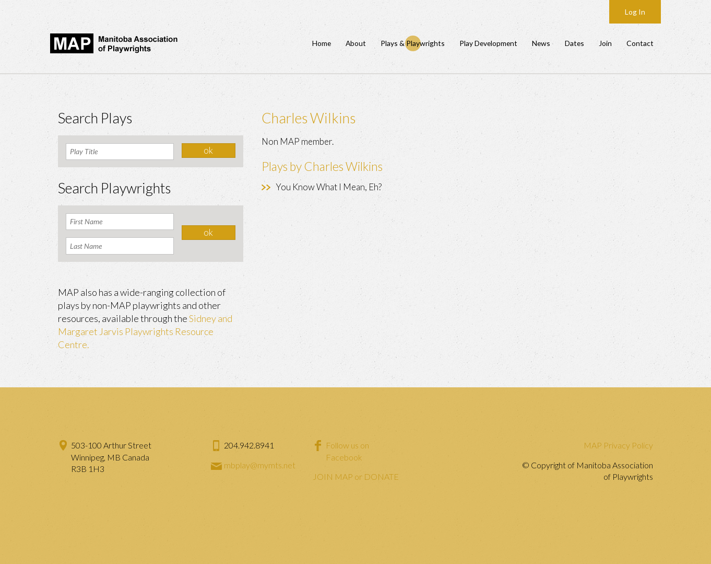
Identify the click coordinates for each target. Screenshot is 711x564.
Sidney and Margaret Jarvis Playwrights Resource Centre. (145, 331)
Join (605, 43)
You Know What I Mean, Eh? (329, 186)
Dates (574, 43)
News (541, 43)
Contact (640, 43)
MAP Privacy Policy (618, 445)
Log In (635, 11)
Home (321, 43)
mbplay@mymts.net (259, 465)
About (356, 43)
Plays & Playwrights (413, 43)
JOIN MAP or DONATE (356, 476)
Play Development (488, 43)
